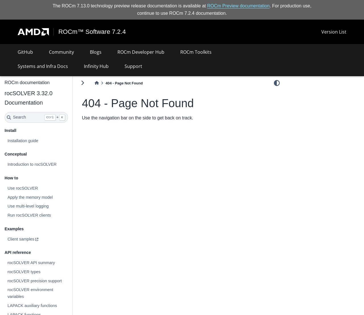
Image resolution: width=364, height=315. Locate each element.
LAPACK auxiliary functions (32, 305)
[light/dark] (277, 83)
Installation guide (22, 140)
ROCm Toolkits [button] (196, 52)
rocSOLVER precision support (34, 281)
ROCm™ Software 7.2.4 (92, 31)
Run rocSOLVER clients (29, 215)
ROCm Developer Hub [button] (140, 52)
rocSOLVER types (23, 272)
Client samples (20, 239)
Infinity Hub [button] (96, 66)
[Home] (97, 83)
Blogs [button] (96, 52)
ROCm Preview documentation (238, 5)
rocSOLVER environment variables (30, 293)
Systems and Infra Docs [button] (43, 66)
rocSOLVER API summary (31, 262)
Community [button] (61, 52)
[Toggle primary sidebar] (82, 83)
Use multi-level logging (28, 206)
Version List (333, 32)
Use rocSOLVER (22, 188)
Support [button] (133, 66)
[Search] (36, 117)
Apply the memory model (30, 197)
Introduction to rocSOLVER (32, 164)
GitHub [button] (25, 52)
